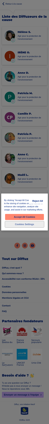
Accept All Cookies (24, 217)
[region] (24, 212)
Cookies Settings (24, 224)
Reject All (37, 201)
